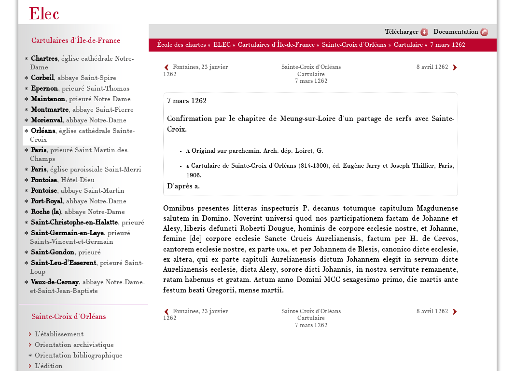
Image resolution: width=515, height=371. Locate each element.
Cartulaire (408, 45)
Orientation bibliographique (79, 355)
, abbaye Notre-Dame (78, 120)
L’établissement (59, 334)
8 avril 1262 (432, 67)
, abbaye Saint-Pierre (81, 110)
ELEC (222, 45)
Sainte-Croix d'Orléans (354, 45)
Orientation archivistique (74, 345)
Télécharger (401, 32)
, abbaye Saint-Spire (73, 78)
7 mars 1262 (447, 45)
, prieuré (87, 222)
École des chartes (181, 45)
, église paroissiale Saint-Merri (85, 169)
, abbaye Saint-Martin (77, 191)
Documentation (455, 32)
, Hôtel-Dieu (62, 180)
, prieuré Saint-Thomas (79, 89)
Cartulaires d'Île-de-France (276, 45)
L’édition (49, 366)
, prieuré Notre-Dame (80, 99)
